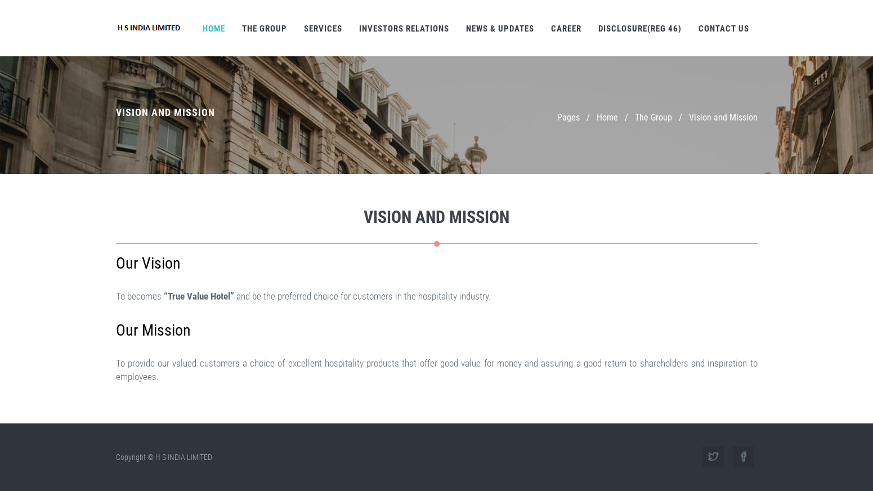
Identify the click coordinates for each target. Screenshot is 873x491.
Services (323, 29)
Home (214, 29)
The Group (264, 29)
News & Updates (500, 29)
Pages (568, 117)
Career (566, 29)
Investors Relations (404, 29)
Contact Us (724, 29)
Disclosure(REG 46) (640, 29)
